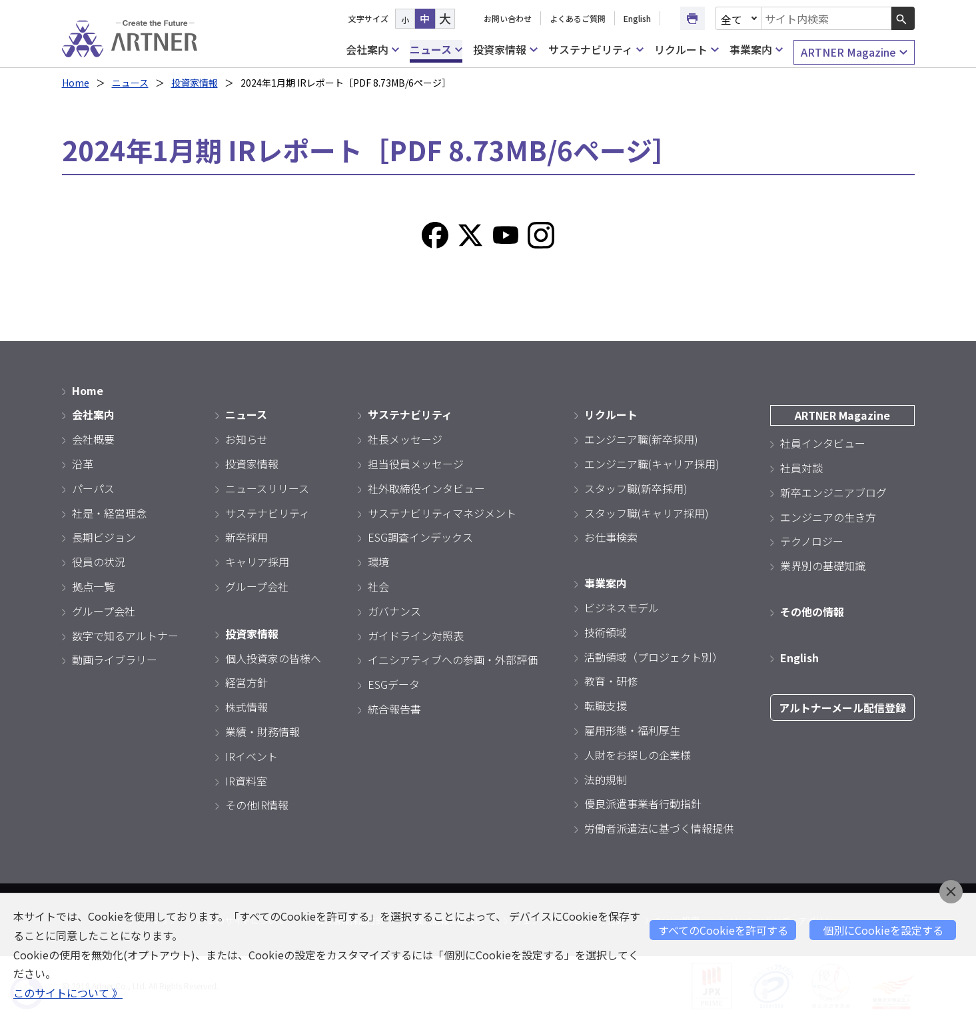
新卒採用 (246, 537)
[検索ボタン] (903, 18)
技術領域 (605, 632)
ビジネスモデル (621, 608)
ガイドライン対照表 (416, 636)
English (637, 18)
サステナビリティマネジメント (442, 513)
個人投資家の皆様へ (273, 658)
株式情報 (246, 707)
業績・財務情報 (262, 732)
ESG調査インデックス (420, 537)
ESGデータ (394, 684)
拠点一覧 (93, 586)
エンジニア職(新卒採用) (641, 439)
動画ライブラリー (114, 660)
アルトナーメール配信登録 (842, 708)
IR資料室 (246, 781)
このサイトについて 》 (68, 993)
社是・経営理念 (109, 513)
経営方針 (246, 682)
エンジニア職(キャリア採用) (652, 464)
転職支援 (605, 706)
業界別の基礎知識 (822, 566)
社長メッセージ (405, 439)
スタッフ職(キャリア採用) (646, 513)
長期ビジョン (104, 537)
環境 (378, 562)
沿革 (82, 464)
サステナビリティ (596, 49)
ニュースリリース (267, 488)
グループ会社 (103, 611)
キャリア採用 (257, 562)
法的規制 (605, 779)
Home (75, 82)
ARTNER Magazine (854, 52)
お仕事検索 (611, 537)
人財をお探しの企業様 (637, 755)
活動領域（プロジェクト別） (653, 657)
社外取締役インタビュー (426, 488)
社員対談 (801, 468)
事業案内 (756, 49)
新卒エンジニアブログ (833, 492)
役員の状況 (98, 562)
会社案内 (372, 49)
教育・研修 (611, 681)
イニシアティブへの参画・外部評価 (453, 660)
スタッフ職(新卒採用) (636, 488)
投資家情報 (505, 49)
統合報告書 (394, 709)
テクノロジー (811, 541)
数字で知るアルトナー (125, 636)
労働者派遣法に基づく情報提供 (658, 828)
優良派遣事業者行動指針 (643, 803)
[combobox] (826, 18)
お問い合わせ (508, 18)
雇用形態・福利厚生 (632, 730)
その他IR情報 (256, 805)
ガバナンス (394, 611)
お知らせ (246, 439)
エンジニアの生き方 (828, 517)
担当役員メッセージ (416, 464)
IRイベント (251, 756)
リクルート (686, 49)
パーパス (93, 488)
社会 (378, 586)
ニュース (436, 49)
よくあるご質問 (578, 18)
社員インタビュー (822, 443)
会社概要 (93, 439)
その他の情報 (812, 612)
